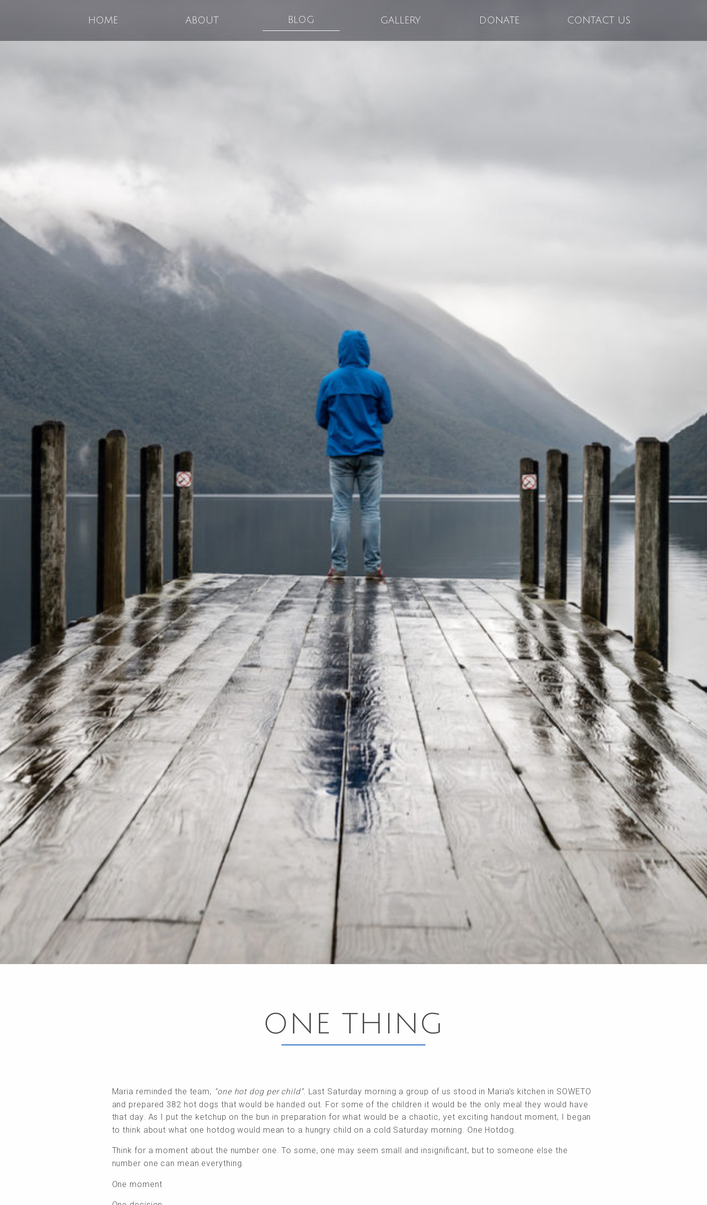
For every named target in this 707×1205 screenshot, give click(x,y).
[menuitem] (103, 20)
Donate (499, 20)
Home (103, 20)
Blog (301, 20)
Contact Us (598, 20)
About (202, 20)
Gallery (400, 20)
